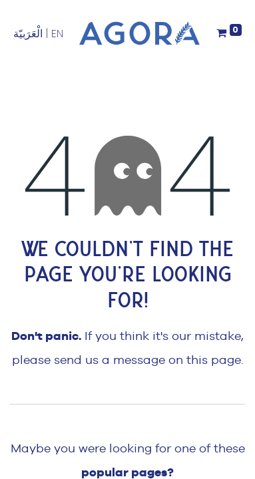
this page (213, 360)
